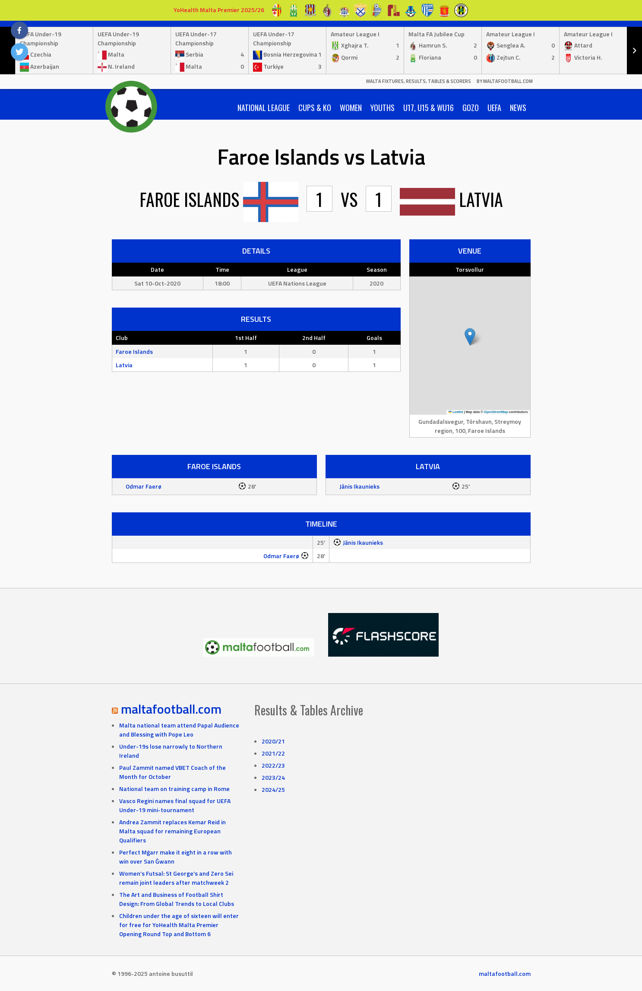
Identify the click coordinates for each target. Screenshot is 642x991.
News (518, 107)
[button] (470, 337)
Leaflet (456, 412)
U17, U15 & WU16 (428, 107)
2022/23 (273, 765)
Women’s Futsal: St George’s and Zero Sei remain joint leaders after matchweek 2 (176, 878)
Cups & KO (314, 107)
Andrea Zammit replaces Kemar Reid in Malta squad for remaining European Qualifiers (172, 831)
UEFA (494, 107)
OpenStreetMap (496, 412)
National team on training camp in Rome (174, 788)
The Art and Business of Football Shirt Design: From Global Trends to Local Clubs (176, 899)
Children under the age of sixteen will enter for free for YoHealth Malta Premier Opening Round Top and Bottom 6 (179, 924)
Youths (382, 107)
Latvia (124, 364)
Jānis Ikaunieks (359, 486)
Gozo (470, 107)
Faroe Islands (134, 351)
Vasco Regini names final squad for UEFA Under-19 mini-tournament (175, 805)
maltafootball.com (171, 709)
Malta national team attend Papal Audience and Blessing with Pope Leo (179, 730)
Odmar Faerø (143, 486)
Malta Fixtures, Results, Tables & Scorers (418, 81)
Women (351, 107)
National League (263, 107)
